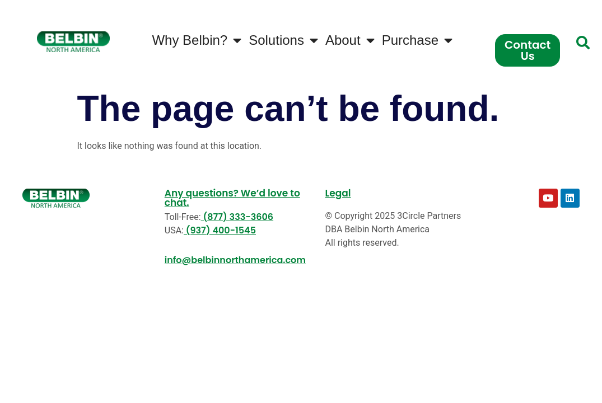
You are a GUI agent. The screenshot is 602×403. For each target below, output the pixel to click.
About (350, 40)
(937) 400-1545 (220, 230)
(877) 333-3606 (237, 216)
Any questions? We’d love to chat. (232, 197)
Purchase (417, 40)
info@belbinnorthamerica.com (235, 260)
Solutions (283, 40)
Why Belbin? (196, 40)
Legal (338, 193)
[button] (583, 42)
